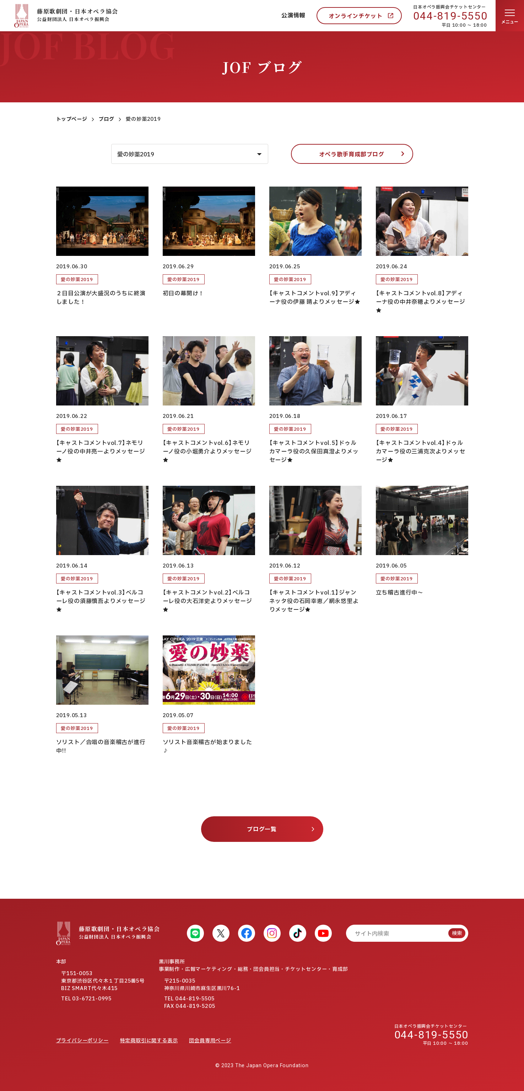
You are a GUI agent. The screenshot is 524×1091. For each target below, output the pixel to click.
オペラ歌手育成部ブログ (351, 154)
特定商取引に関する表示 (149, 1040)
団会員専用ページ (210, 1040)
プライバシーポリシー (82, 1040)
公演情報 (293, 15)
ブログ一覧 (262, 829)
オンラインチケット (355, 16)
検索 (457, 933)
